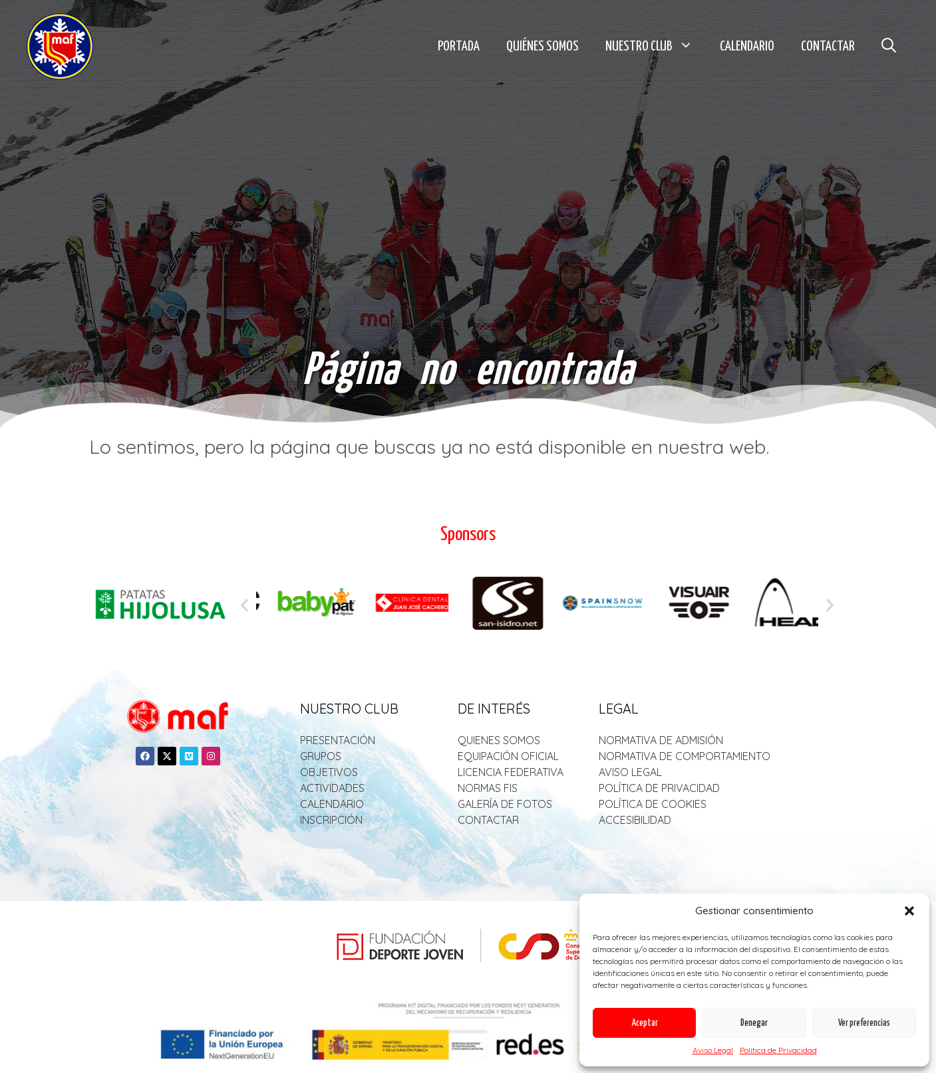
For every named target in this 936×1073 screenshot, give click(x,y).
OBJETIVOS (329, 772)
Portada (459, 46)
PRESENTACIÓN (337, 740)
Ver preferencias (864, 1023)
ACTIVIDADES (332, 788)
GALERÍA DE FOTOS (505, 804)
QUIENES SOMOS (499, 740)
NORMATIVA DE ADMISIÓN (661, 740)
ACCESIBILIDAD (635, 820)
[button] (909, 911)
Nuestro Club (655, 46)
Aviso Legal (713, 1050)
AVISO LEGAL (630, 772)
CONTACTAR (488, 820)
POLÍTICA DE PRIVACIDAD (659, 788)
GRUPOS (320, 756)
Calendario (747, 46)
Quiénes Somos (542, 46)
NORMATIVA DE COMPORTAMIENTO (684, 756)
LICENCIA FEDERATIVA (510, 772)
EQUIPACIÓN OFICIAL (508, 756)
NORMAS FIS (488, 788)
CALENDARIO (332, 804)
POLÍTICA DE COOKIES (652, 804)
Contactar (828, 46)
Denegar (754, 1023)
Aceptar (644, 1023)
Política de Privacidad (778, 1050)
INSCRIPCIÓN (331, 820)
